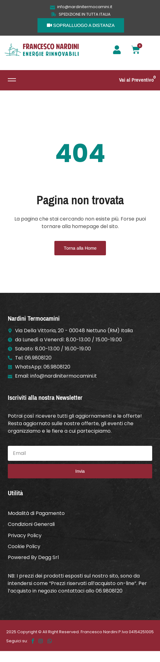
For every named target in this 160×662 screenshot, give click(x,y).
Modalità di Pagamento (36, 513)
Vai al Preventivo (136, 80)
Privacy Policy (25, 535)
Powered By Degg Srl (33, 557)
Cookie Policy (24, 546)
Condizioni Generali (31, 524)
